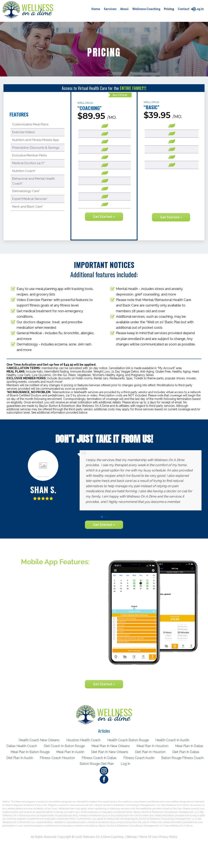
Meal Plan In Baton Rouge (63, 752)
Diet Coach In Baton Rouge (80, 746)
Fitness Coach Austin (182, 758)
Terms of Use (148, 836)
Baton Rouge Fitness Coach (75, 763)
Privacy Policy (168, 836)
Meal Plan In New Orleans (129, 746)
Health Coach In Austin (174, 740)
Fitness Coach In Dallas (141, 758)
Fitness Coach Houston (98, 758)
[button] (102, 517)
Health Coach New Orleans (37, 740)
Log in (199, 9)
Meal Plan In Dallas (21, 752)
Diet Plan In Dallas (26, 758)
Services (110, 9)
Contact (183, 9)
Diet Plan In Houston (187, 752)
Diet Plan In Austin (60, 758)
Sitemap (131, 836)
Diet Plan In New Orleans (144, 752)
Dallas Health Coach (37, 746)
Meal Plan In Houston (172, 746)
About (124, 9)
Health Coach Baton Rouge (129, 740)
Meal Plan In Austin (104, 752)
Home (95, 9)
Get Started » (104, 217)
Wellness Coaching (146, 9)
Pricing (169, 9)
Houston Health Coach (83, 740)
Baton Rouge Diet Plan (122, 763)
